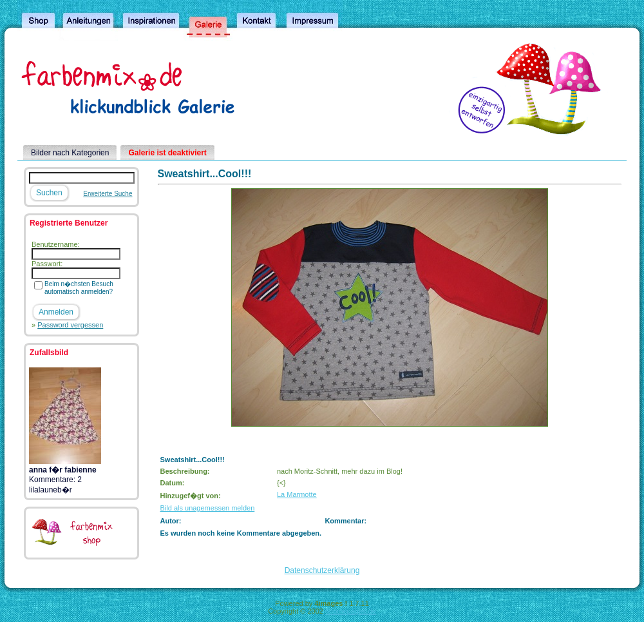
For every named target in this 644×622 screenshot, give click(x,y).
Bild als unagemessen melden (207, 508)
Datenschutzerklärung (322, 570)
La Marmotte (297, 494)
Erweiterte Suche (107, 193)
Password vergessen (70, 325)
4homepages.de (350, 611)
